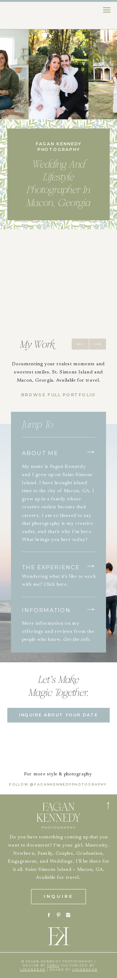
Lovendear (32, 970)
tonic (53, 966)
